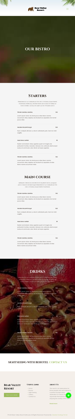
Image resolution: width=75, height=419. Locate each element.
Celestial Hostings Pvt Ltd (59, 415)
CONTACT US (58, 362)
